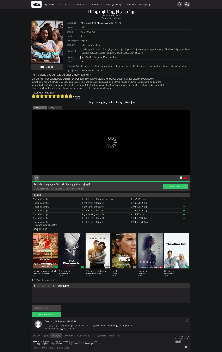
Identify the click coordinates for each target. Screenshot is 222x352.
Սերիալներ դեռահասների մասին (152, 66)
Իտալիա (90, 32)
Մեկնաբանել (46, 314)
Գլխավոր (36, 336)
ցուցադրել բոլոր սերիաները (45, 225)
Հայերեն (97, 4)
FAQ (118, 336)
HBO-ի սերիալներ (178, 66)
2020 (82, 27)
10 (70, 96)
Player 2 (53, 108)
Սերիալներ (63, 4)
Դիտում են (130, 4)
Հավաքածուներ (113, 4)
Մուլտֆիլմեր (80, 4)
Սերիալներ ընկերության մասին (96, 66)
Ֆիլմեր (49, 4)
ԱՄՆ (82, 32)
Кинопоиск (103, 23)
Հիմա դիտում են (83, 336)
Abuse (111, 336)
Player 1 (38, 108)
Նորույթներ (144, 4)
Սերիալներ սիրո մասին (124, 66)
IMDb (82, 23)
